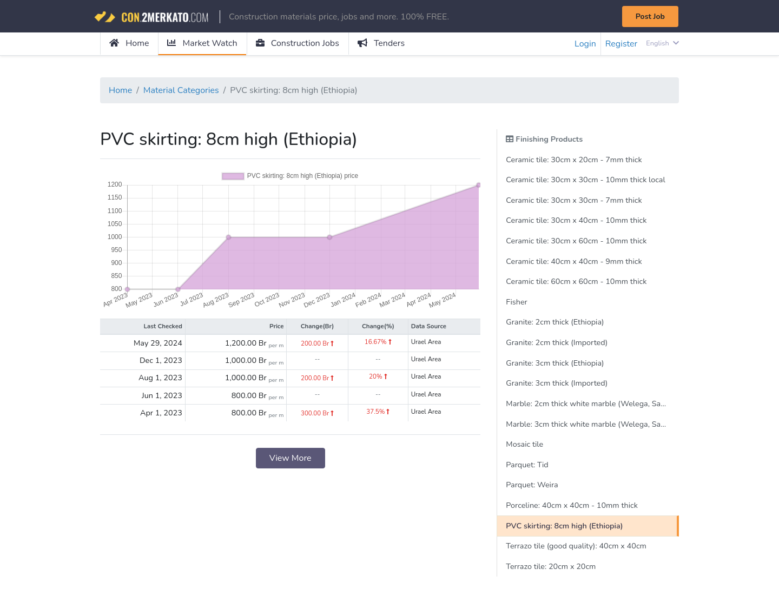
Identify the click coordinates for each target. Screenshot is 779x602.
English (662, 43)
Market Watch (202, 43)
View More (290, 458)
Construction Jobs (297, 43)
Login (585, 44)
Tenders (381, 43)
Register (621, 44)
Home (129, 43)
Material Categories (181, 90)
